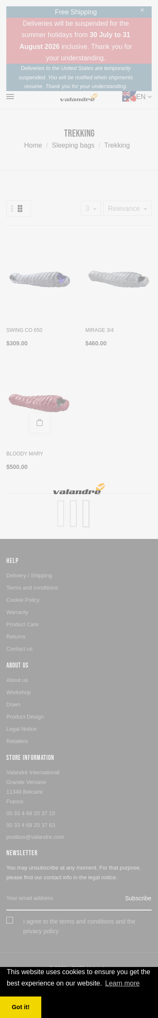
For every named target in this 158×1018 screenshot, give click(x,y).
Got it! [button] (20, 1007)
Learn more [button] (122, 983)
